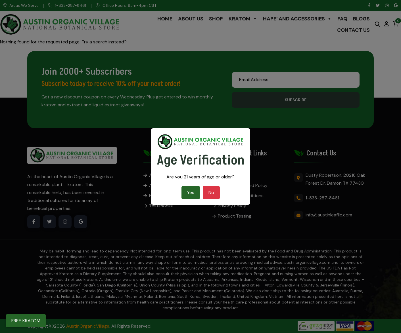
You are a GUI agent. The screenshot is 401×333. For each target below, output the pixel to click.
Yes (190, 192)
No (211, 192)
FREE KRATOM (25, 321)
